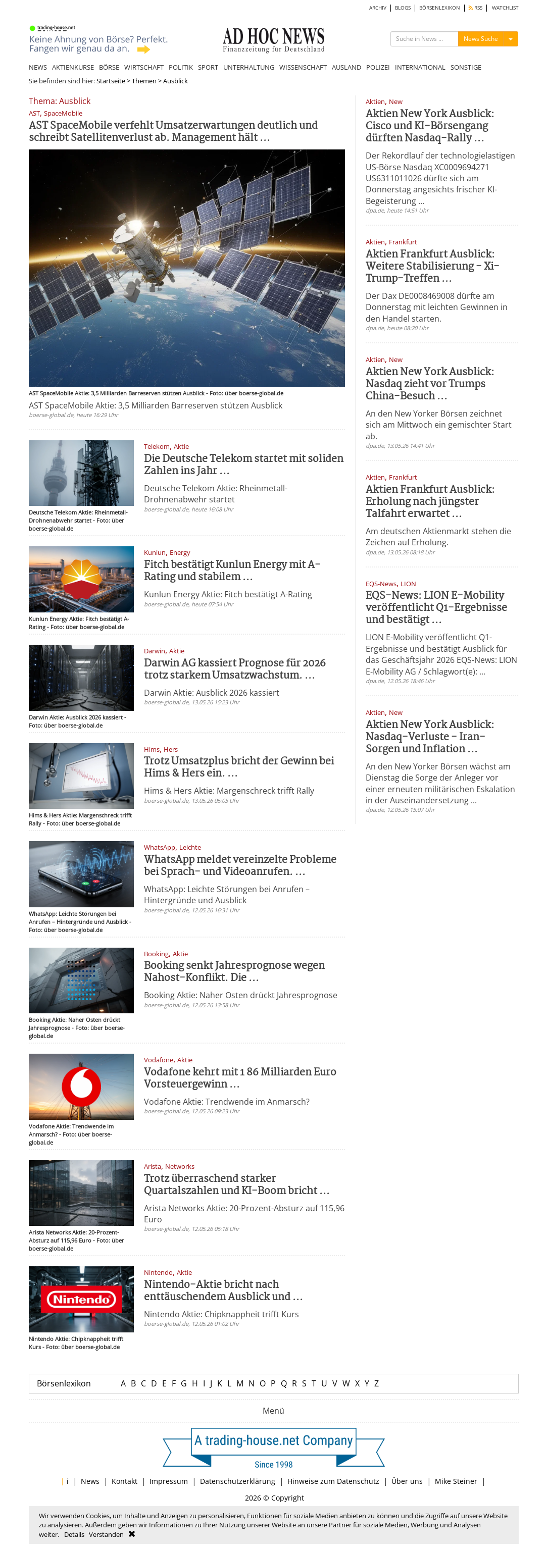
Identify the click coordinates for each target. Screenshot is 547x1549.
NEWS (38, 67)
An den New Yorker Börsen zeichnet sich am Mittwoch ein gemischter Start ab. (439, 425)
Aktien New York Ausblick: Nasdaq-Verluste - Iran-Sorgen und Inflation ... (430, 737)
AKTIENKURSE (73, 67)
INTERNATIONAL (420, 67)
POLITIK (181, 67)
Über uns (407, 1481)
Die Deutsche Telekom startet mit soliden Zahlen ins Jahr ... (243, 465)
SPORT (208, 67)
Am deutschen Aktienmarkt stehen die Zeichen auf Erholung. (438, 537)
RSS (475, 8)
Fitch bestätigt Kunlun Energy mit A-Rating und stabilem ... (232, 571)
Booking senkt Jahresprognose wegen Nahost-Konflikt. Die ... (234, 972)
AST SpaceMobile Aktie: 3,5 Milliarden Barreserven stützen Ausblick (155, 405)
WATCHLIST (505, 8)
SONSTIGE (466, 67)
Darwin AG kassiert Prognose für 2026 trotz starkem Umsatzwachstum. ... (235, 669)
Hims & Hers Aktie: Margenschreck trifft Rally (229, 790)
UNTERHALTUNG (248, 67)
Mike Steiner (456, 1481)
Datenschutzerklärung (237, 1481)
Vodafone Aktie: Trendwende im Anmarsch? (227, 1101)
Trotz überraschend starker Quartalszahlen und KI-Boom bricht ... (237, 1185)
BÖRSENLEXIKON (439, 8)
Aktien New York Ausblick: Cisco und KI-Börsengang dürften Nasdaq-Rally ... (430, 126)
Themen (144, 80)
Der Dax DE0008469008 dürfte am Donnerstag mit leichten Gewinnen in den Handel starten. (437, 307)
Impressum (169, 1481)
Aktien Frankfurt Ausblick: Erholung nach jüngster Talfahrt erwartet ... (430, 502)
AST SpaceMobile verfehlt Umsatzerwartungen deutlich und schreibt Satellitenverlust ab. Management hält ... (173, 132)
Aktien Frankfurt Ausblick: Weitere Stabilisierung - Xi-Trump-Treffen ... (433, 266)
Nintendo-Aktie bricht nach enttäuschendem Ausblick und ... (223, 1291)
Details (74, 1534)
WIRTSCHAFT (144, 67)
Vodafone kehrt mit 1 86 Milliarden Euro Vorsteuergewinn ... (240, 1078)
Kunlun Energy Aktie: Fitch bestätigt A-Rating (228, 594)
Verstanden (106, 1534)
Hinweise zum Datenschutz (333, 1481)
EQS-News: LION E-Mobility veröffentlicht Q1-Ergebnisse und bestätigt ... (436, 608)
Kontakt (124, 1481)
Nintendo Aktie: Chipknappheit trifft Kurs (221, 1314)
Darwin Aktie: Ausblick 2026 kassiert (211, 692)
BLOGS (403, 8)
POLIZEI (378, 67)
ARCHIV (377, 8)
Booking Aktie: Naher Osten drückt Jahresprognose (240, 995)
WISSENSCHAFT (303, 67)
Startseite (110, 80)
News (90, 1481)
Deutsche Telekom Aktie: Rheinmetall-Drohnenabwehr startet (215, 494)
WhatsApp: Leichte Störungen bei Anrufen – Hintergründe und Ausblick (227, 895)
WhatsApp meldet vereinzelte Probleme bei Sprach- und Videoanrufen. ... (240, 866)
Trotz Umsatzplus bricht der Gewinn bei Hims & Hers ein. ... (239, 767)
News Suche (481, 38)
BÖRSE (109, 67)
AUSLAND (346, 67)
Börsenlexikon (64, 1383)
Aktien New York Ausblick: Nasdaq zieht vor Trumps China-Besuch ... (430, 384)
